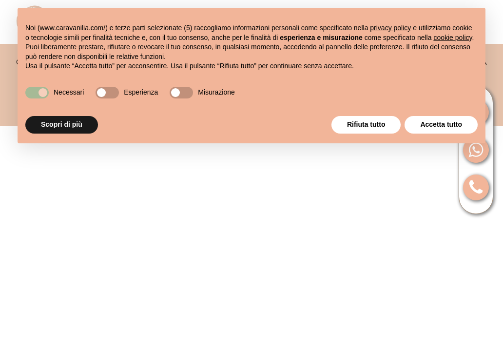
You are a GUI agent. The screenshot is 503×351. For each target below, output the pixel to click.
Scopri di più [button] (61, 124)
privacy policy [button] (390, 28)
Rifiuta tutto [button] (366, 124)
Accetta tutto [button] (441, 124)
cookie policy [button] (452, 37)
